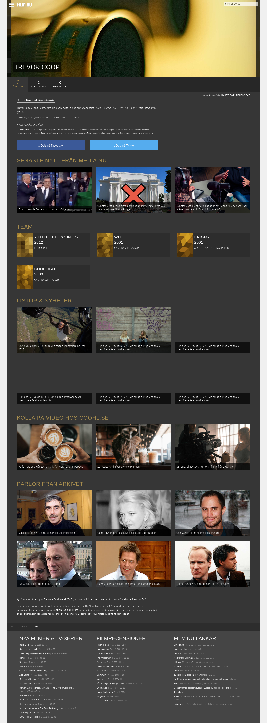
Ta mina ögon (103, 649)
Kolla (176, 683)
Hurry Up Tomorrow (28, 704)
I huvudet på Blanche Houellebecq (35, 653)
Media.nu (178, 696)
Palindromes (102, 670)
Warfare (23, 666)
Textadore (178, 692)
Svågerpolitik (180, 704)
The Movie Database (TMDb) (98, 606)
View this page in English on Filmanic (36, 100)
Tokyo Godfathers (105, 692)
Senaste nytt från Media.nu (62, 160)
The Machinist (103, 700)
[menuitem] (13, 626)
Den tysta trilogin (27, 683)
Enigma (107, 107)
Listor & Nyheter (44, 300)
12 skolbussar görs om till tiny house (190, 675)
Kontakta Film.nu (181, 649)
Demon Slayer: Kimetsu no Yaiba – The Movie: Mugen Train (46, 688)
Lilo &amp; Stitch (27, 712)
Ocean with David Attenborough (33, 670)
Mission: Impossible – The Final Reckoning (38, 708)
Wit (121, 107)
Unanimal (23, 662)
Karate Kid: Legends (28, 717)
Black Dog (24, 645)
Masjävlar (101, 696)
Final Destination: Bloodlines (32, 699)
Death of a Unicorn (27, 679)
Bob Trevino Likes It (28, 649)
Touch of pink (103, 645)
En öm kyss (102, 688)
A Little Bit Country (146, 107)
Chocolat (89, 107)
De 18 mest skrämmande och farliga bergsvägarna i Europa (201, 679)
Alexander (101, 662)
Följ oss (177, 662)
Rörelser (23, 658)
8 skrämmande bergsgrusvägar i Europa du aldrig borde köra (201, 688)
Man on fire (102, 679)
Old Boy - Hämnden (105, 666)
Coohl (176, 670)
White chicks (102, 653)
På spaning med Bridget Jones (110, 683)
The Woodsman (104, 658)
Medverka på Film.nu (183, 658)
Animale (23, 695)
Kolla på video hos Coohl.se (63, 418)
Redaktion (178, 653)
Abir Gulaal (24, 675)
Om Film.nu (179, 645)
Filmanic (178, 666)
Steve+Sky (101, 675)
